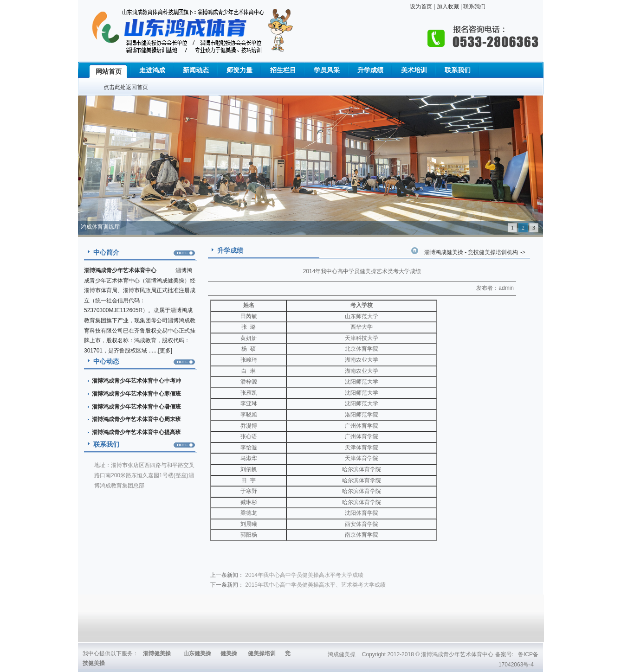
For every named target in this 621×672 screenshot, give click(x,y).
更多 (165, 350)
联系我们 (473, 6)
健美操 (228, 653)
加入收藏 (447, 6)
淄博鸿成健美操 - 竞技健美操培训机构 (471, 252)
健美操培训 (262, 653)
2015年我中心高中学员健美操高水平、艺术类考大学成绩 (315, 585)
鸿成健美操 (342, 654)
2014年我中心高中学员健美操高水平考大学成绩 (304, 575)
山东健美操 (197, 653)
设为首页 (421, 6)
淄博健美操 (157, 653)
